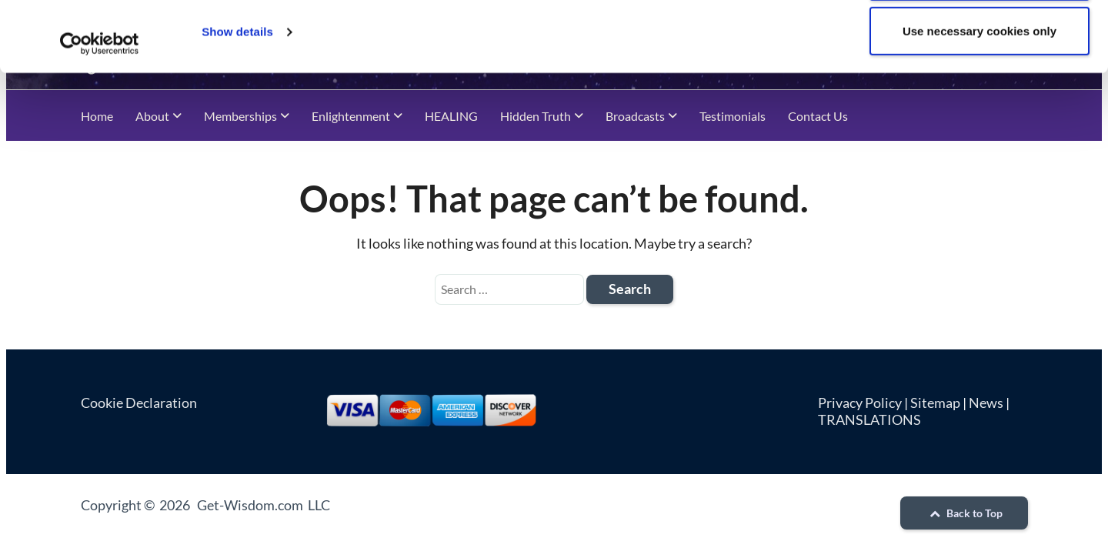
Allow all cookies (979, 42)
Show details (237, 98)
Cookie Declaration (139, 402)
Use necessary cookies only (979, 97)
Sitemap (935, 402)
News (986, 402)
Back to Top (964, 513)
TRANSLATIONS (869, 419)
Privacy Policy (860, 402)
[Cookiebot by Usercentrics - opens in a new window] (99, 110)
